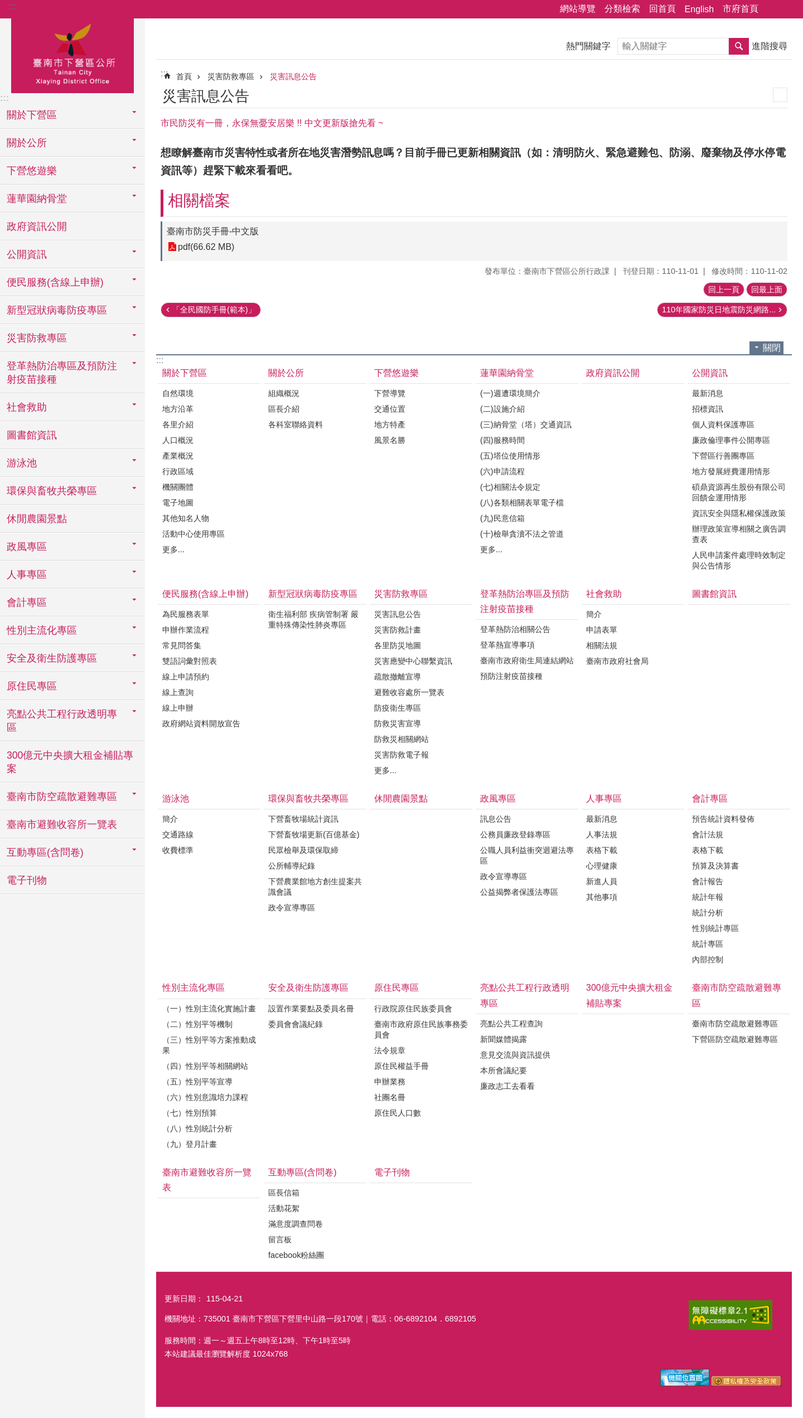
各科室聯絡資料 (295, 424)
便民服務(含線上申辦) (205, 594)
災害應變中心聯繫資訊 (413, 661)
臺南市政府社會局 (617, 661)
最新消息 (707, 393)
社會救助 (604, 594)
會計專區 (710, 798)
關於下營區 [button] (32, 114)
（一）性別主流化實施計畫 (209, 1008)
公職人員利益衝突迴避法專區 (527, 855)
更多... (173, 549)
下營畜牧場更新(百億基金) (314, 834)
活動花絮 (283, 1208)
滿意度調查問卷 (295, 1223)
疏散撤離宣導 (397, 676)
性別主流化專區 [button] (42, 630)
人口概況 (178, 440)
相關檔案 (199, 200)
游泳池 (175, 798)
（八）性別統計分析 (197, 1128)
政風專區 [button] (27, 546)
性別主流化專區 (193, 987)
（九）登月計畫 (189, 1144)
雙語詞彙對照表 (189, 661)
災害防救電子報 (401, 754)
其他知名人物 (185, 518)
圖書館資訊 (32, 435)
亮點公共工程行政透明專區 (524, 995)
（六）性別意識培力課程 (205, 1097)
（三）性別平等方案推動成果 (209, 1045)
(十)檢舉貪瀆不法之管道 (522, 533)
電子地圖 (178, 502)
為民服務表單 (185, 614)
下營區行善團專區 (723, 455)
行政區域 (178, 471)
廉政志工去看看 (507, 1086)
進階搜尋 (769, 46)
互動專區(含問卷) (302, 1172)
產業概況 (178, 455)
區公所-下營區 (72, 54)
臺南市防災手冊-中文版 (213, 231)
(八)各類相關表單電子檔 (522, 502)
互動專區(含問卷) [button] (45, 852)
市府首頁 (740, 8)
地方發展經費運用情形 (731, 471)
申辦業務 (389, 1081)
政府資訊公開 (37, 226)
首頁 (184, 76)
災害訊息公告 (293, 76)
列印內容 (780, 95)
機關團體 (178, 487)
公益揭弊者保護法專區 (519, 892)
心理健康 (601, 865)
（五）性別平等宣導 (197, 1081)
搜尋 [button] (739, 46)
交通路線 (178, 834)
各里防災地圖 (397, 645)
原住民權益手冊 (401, 1066)
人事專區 (604, 798)
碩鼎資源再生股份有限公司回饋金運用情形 (739, 492)
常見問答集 (181, 645)
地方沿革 (178, 408)
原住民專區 (396, 987)
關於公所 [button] (27, 142)
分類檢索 (622, 8)
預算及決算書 (715, 865)
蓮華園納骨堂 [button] (37, 198)
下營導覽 (389, 393)
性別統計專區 (715, 928)
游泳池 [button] (22, 463)
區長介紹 (283, 408)
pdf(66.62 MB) (206, 247)
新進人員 (601, 881)
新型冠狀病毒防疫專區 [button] (57, 310)
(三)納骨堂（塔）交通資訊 (526, 424)
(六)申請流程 (502, 471)
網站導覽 (578, 8)
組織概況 (283, 393)
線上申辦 (178, 707)
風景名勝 (389, 440)
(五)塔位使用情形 (510, 455)
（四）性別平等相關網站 (205, 1066)
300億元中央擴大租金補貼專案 (70, 762)
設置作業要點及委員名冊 (311, 1008)
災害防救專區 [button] (37, 338)
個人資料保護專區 (723, 424)
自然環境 (178, 393)
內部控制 (707, 959)
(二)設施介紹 (502, 408)
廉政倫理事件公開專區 (731, 440)
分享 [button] (772, 9)
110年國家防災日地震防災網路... (719, 309)
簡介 (594, 614)
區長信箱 (283, 1192)
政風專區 (498, 798)
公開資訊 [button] (27, 254)
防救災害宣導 (397, 723)
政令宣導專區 (291, 907)
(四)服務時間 (502, 440)
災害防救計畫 (397, 629)
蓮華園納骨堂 (507, 373)
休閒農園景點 (37, 518)
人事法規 (601, 834)
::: (12, 6)
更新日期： (184, 1298)
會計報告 (707, 881)
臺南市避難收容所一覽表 (62, 824)
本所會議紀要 (503, 1070)
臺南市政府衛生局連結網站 (527, 660)
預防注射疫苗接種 (511, 676)
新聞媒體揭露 (503, 1039)
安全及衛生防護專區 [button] (52, 658)
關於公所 (286, 373)
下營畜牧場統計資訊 (303, 818)
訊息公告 (495, 818)
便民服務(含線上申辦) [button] (55, 282)
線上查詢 (178, 692)
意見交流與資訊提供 (515, 1054)
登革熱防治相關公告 (515, 629)
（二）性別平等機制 (197, 1024)
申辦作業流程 (185, 629)
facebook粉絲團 (296, 1255)
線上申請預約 (185, 676)
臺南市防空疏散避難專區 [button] (62, 796)
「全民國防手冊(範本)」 (214, 309)
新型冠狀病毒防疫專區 (312, 594)
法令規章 (389, 1050)
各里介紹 (178, 424)
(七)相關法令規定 (510, 487)
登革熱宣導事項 (507, 644)
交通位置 (389, 408)
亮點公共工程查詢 (511, 1023)
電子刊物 (27, 880)
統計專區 (707, 943)
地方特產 (389, 424)
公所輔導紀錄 (291, 865)
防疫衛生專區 (397, 707)
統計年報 (707, 897)
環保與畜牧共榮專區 (308, 798)
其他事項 (601, 897)
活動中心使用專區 (193, 533)
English (699, 9)
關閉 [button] (772, 348)
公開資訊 (710, 373)
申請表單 (601, 629)
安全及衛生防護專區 (308, 987)
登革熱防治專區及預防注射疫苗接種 (524, 601)
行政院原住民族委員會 (413, 1008)
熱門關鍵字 (588, 46)
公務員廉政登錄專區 (515, 834)
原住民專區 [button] (32, 686)
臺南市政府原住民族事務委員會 (421, 1029)
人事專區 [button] (27, 574)
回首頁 (662, 8)
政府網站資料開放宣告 (201, 723)
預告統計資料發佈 (723, 818)
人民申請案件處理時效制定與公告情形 (739, 560)
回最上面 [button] (766, 289)
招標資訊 (707, 408)
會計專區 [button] (27, 602)
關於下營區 (184, 373)
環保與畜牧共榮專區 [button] (52, 490)
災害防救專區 (230, 76)
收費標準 (178, 850)
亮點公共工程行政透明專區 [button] (62, 720)
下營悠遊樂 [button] (32, 170)
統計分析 (707, 912)
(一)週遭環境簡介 (510, 393)
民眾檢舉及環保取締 (303, 850)
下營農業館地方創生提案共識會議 (315, 886)
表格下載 (601, 850)
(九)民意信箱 (502, 518)
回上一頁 (723, 289)
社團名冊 (389, 1097)
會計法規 (707, 834)
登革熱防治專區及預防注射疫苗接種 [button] (62, 372)
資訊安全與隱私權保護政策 (739, 513)
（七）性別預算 (189, 1112)
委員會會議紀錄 (295, 1024)
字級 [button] (788, 9)
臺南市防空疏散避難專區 (736, 995)
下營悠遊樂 (396, 373)
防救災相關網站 (401, 739)
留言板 (280, 1239)
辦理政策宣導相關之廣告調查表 (739, 534)
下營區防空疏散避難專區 (735, 1039)
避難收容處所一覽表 (409, 692)
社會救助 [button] (27, 407)
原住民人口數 (397, 1112)
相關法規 (601, 645)
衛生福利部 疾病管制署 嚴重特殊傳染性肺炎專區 (313, 619)
